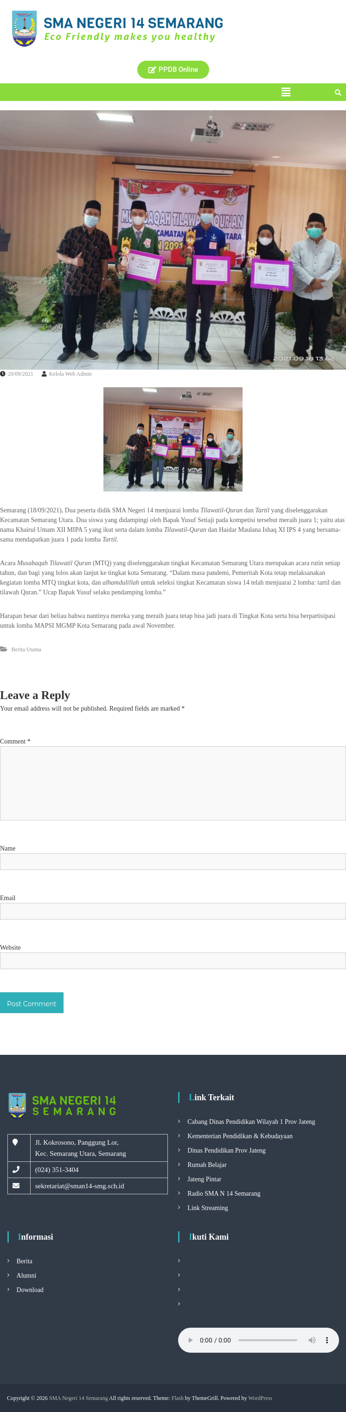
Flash (178, 1398)
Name (7, 848)
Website (10, 947)
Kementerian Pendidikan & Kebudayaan (240, 1136)
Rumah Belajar (206, 1164)
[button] (286, 92)
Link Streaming (207, 1207)
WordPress (260, 1398)
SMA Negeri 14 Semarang (78, 1398)
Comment (15, 741)
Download (30, 1289)
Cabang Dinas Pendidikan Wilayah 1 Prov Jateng (251, 1121)
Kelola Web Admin (70, 374)
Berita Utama (26, 649)
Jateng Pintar (204, 1179)
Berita (24, 1261)
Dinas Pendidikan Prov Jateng (226, 1150)
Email (7, 898)
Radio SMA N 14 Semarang (223, 1193)
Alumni (27, 1275)
